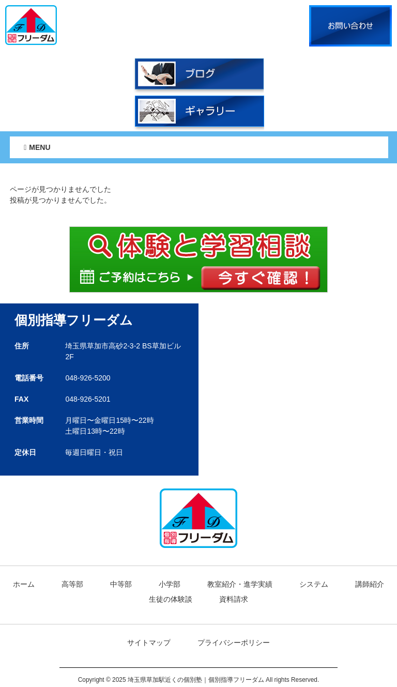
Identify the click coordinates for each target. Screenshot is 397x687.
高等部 (72, 584)
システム (313, 584)
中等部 (121, 584)
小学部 (169, 584)
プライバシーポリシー (233, 642)
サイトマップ (149, 642)
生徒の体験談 (170, 599)
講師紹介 (369, 584)
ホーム (24, 584)
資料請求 (233, 599)
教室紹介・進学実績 (239, 584)
